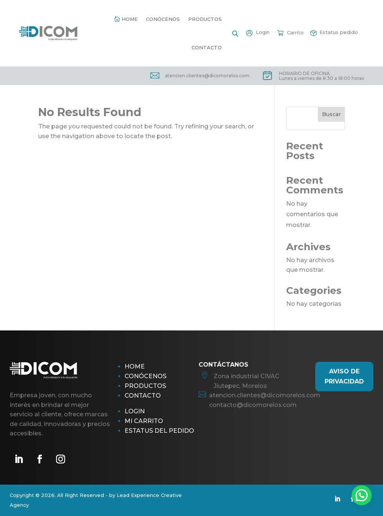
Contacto (207, 47)
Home (130, 19)
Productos (205, 19)
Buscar (331, 114)
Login (135, 411)
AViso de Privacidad (344, 376)
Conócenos (163, 19)
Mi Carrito (144, 421)
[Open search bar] (235, 33)
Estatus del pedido (159, 430)
